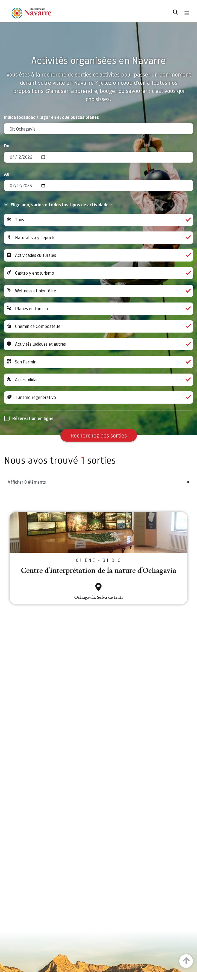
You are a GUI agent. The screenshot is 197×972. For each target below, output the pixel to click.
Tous (98, 220)
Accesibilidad (98, 380)
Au (6, 174)
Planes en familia (98, 309)
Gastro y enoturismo (98, 273)
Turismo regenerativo (98, 397)
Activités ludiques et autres (98, 344)
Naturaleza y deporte (98, 237)
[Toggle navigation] (187, 13)
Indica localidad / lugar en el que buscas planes (51, 117)
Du (6, 145)
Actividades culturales (98, 255)
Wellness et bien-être (98, 291)
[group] (98, 220)
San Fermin (98, 362)
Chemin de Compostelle (98, 326)
